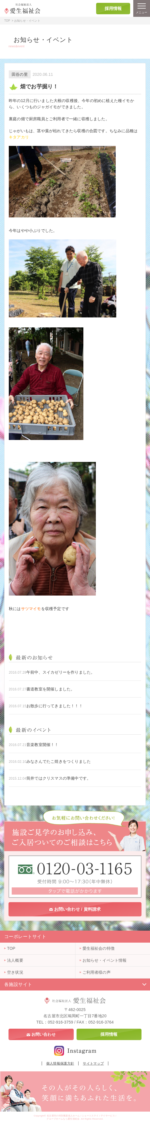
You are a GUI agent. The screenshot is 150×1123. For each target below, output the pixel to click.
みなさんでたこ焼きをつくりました (58, 761)
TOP (7, 20)
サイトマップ (93, 1063)
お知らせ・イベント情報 (105, 960)
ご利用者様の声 (97, 972)
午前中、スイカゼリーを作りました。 (60, 672)
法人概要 (15, 960)
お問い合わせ (41, 1034)
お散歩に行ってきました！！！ (54, 706)
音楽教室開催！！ (42, 744)
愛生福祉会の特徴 (99, 948)
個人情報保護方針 (60, 1063)
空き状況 (15, 972)
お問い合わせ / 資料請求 (75, 909)
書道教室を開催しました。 (50, 689)
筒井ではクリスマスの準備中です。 (58, 778)
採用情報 (113, 8)
